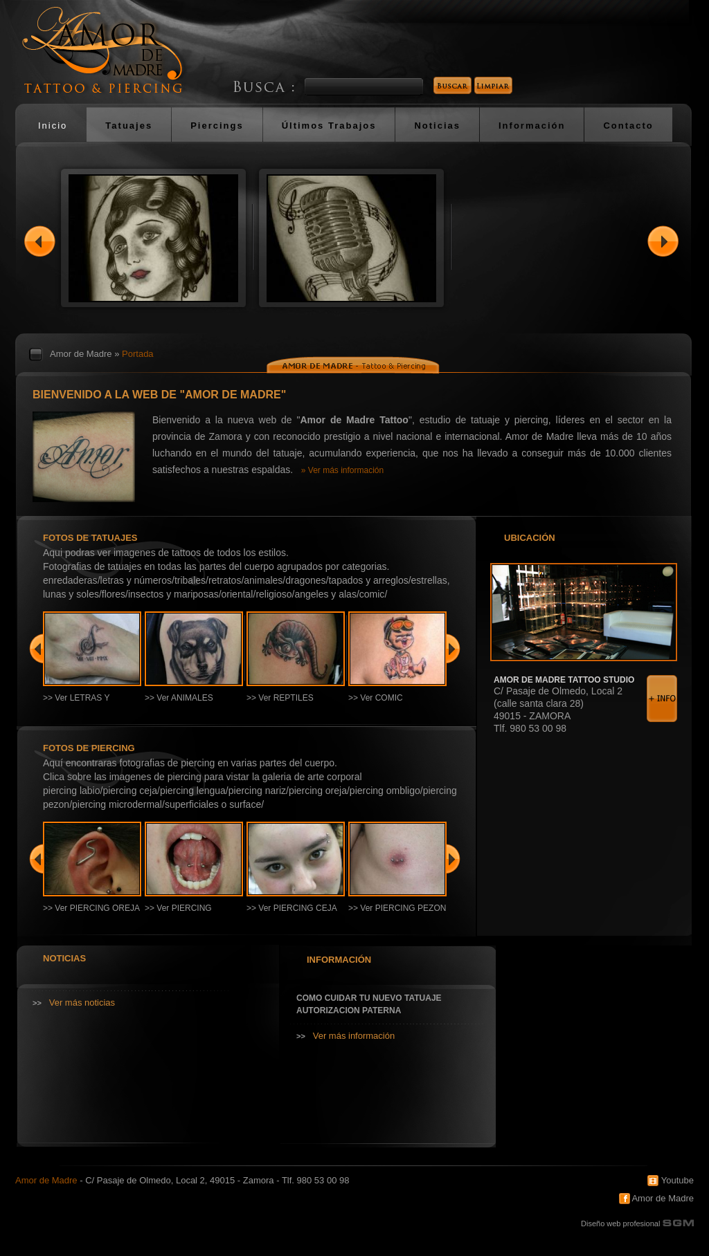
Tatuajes (128, 125)
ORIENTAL (237, 594)
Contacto (628, 125)
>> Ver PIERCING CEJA (291, 908)
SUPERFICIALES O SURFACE (213, 804)
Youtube (670, 1180)
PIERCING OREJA (318, 790)
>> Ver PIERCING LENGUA (178, 913)
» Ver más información (342, 470)
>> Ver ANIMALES (179, 698)
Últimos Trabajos (329, 125)
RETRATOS (224, 580)
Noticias (437, 125)
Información (532, 125)
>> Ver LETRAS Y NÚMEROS (76, 702)
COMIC (372, 594)
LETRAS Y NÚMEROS (136, 580)
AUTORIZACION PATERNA (348, 1010)
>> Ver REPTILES (280, 698)
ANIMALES (263, 580)
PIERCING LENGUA (193, 790)
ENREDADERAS (70, 580)
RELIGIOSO (273, 594)
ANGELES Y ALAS (325, 594)
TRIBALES (190, 580)
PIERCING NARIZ (257, 790)
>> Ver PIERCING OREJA (91, 908)
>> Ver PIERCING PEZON (397, 908)
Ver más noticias (82, 1002)
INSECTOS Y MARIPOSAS (173, 594)
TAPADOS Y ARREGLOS (368, 580)
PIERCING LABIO (71, 790)
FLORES (113, 594)
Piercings (217, 125)
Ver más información (354, 1036)
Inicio (52, 125)
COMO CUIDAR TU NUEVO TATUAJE (369, 998)
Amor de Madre (81, 354)
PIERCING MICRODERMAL (117, 804)
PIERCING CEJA (129, 790)
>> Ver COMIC (375, 698)
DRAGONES (305, 580)
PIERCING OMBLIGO (385, 790)
